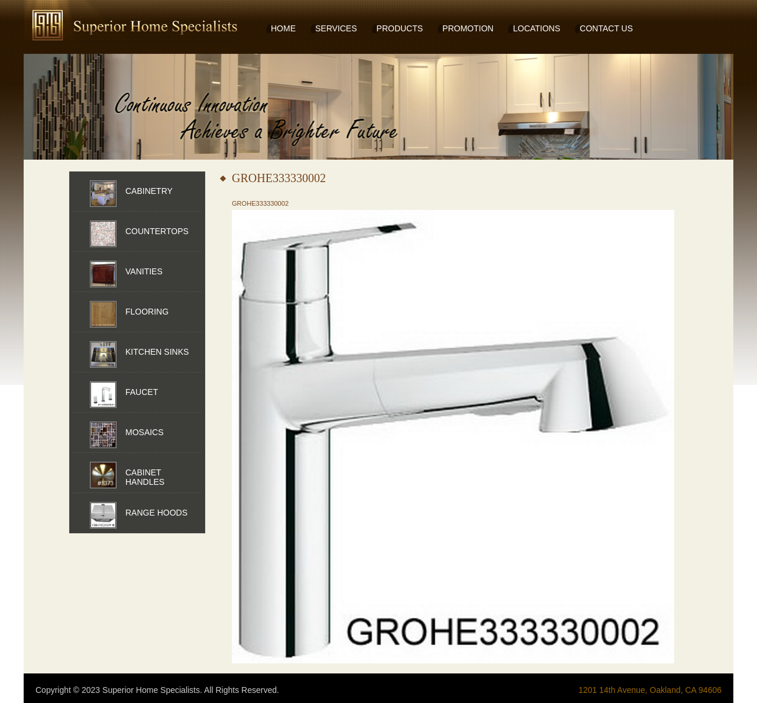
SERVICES (336, 28)
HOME (283, 28)
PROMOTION (467, 28)
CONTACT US (606, 28)
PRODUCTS (400, 28)
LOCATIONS (536, 28)
